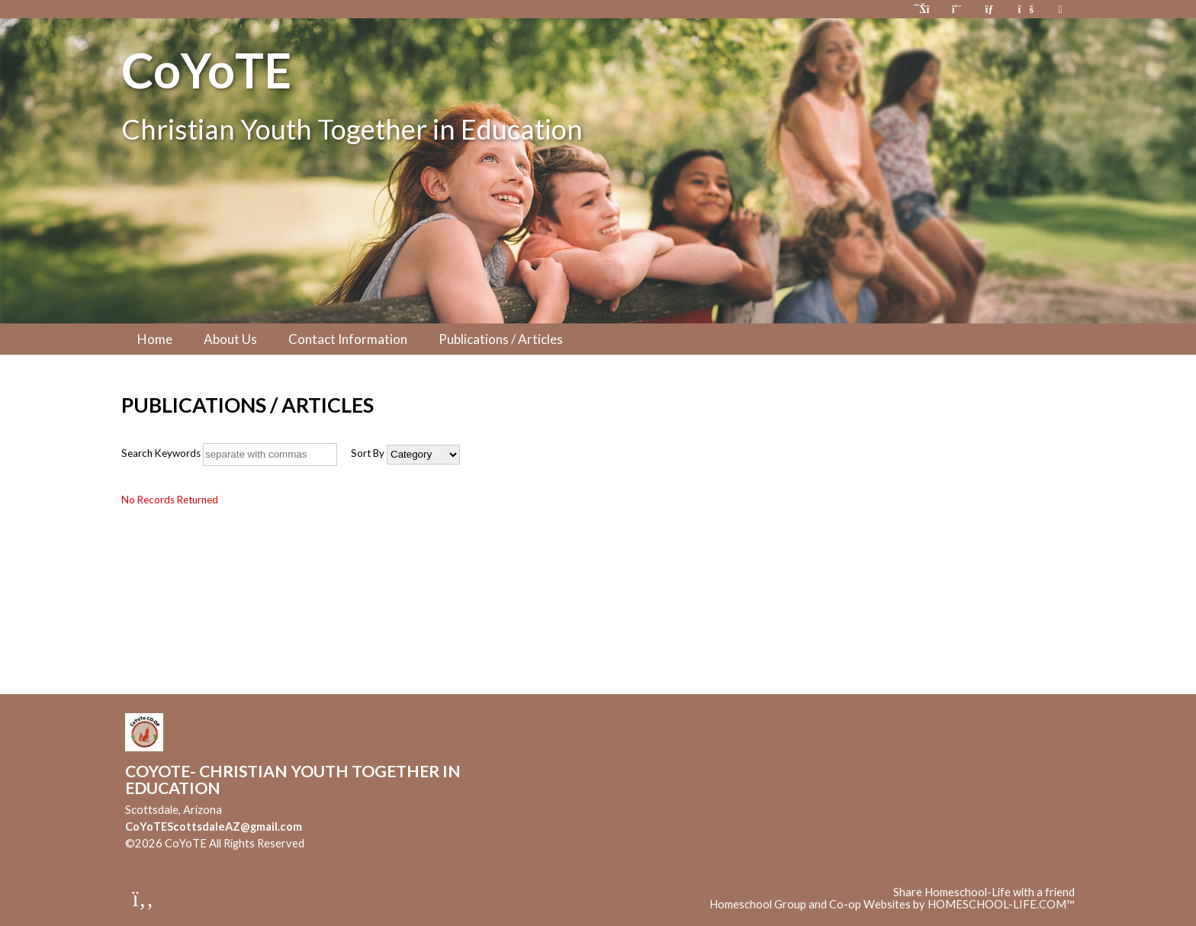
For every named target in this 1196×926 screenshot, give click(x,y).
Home (154, 339)
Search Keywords (161, 453)
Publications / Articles (501, 339)
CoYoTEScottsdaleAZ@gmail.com (213, 826)
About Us (230, 339)
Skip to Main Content (370, 843)
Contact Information (347, 339)
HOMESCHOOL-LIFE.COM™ (1001, 904)
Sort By (367, 453)
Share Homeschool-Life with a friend (984, 892)
